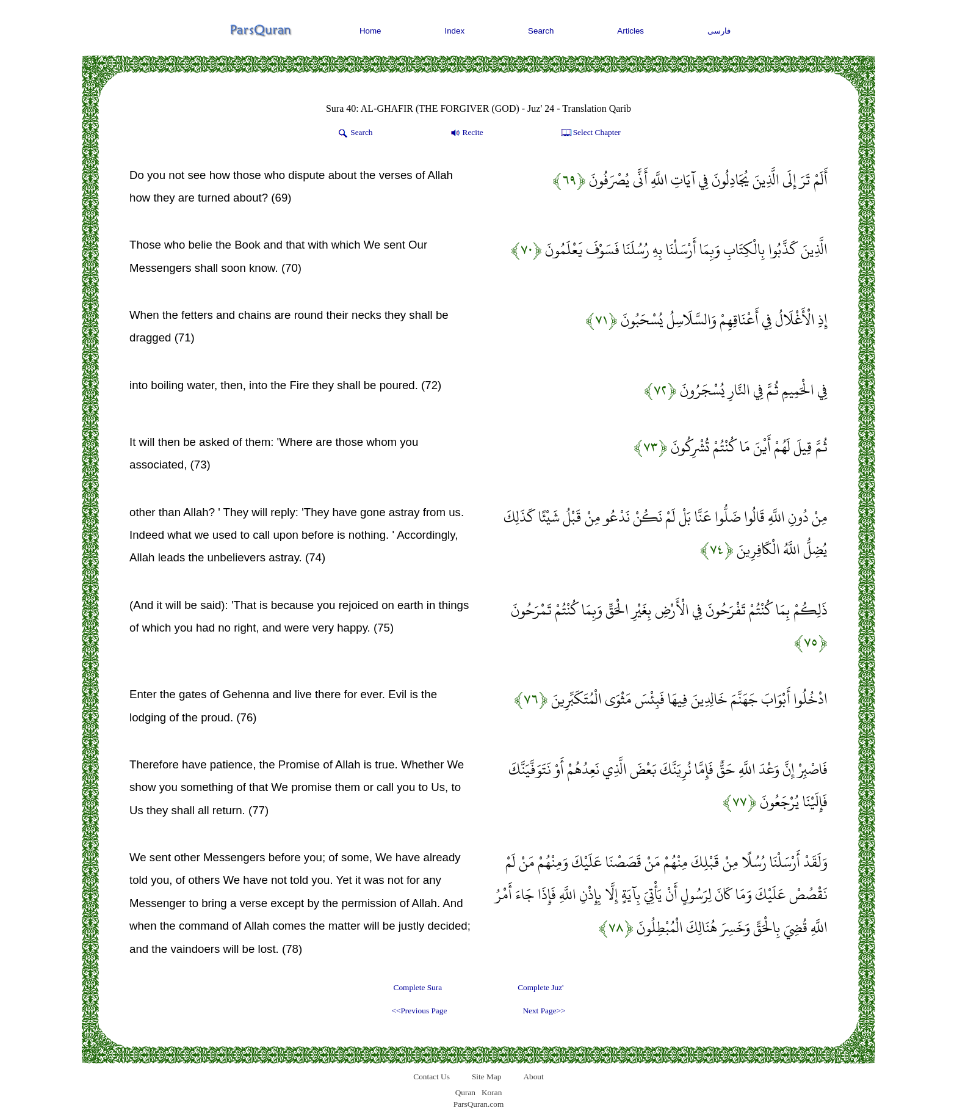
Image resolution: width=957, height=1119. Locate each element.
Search (541, 30)
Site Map (487, 1076)
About (533, 1076)
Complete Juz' (540, 987)
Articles (630, 30)
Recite (466, 133)
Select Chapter (590, 133)
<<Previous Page (419, 1010)
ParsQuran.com (478, 1104)
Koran (492, 1092)
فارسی (719, 30)
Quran (465, 1092)
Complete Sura (418, 987)
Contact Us (431, 1076)
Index (455, 30)
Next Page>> (543, 1010)
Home (370, 30)
